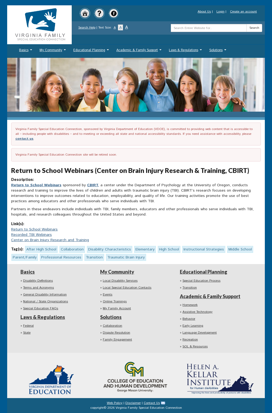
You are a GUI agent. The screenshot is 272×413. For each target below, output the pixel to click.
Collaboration (112, 325)
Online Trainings (115, 301)
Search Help (86, 27)
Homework (190, 305)
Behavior (188, 319)
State (27, 332)
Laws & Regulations (186, 51)
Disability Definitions (38, 280)
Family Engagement (117, 339)
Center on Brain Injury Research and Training (50, 240)
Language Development (199, 332)
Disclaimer (133, 403)
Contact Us (152, 403)
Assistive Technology (197, 312)
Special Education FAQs (40, 308)
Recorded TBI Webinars (31, 234)
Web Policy (114, 403)
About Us (204, 11)
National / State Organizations (45, 301)
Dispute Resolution (116, 332)
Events (107, 294)
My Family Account (117, 308)
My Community (53, 51)
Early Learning (192, 325)
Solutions (218, 51)
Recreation (190, 339)
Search (254, 28)
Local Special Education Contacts (127, 287)
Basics (26, 51)
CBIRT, (93, 185)
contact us (24, 138)
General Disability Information (45, 294)
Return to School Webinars (36, 185)
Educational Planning (91, 51)
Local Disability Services (120, 280)
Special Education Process (201, 280)
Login (220, 11)
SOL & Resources (195, 346)
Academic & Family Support (139, 51)
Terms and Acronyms (38, 287)
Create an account (243, 11)
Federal (28, 325)
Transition (189, 287)
